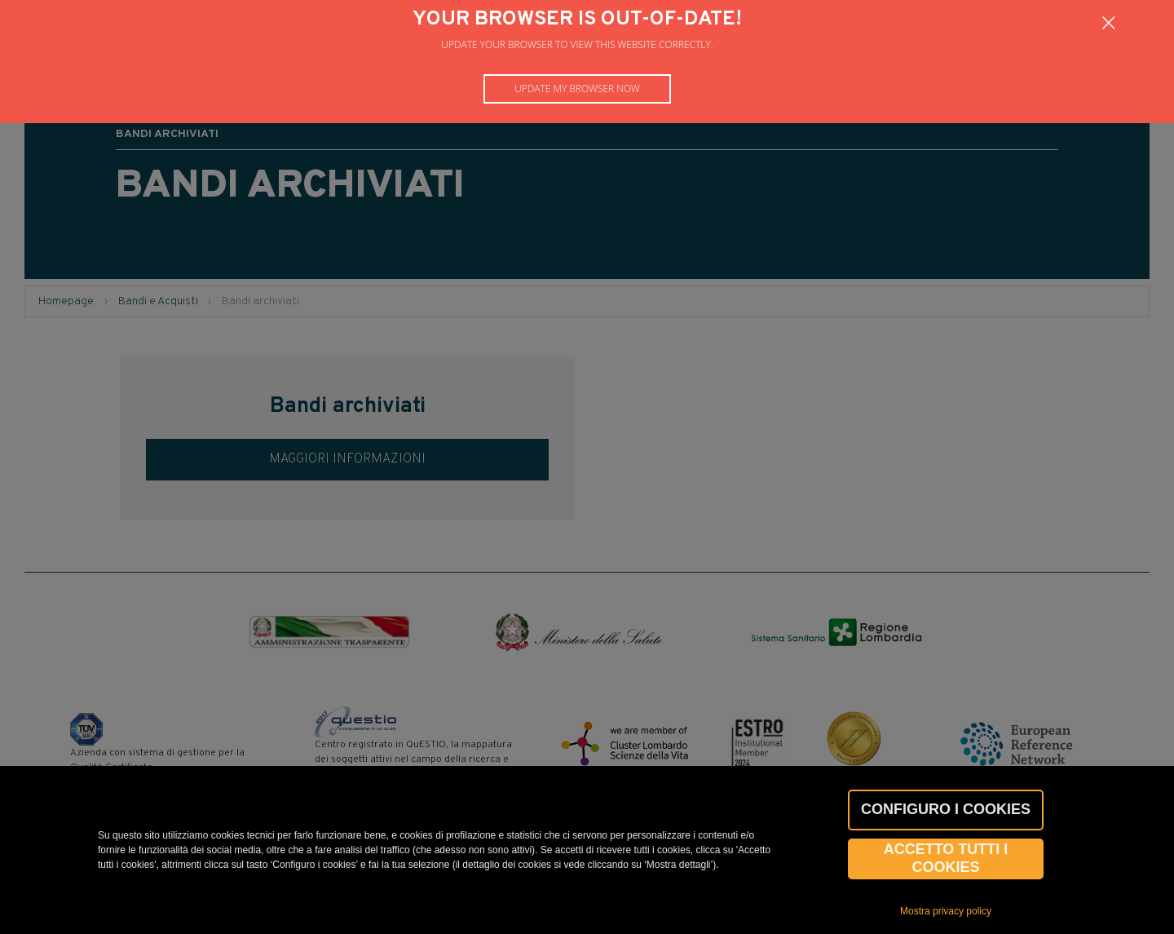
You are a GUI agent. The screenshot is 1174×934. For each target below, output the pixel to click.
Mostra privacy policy (945, 911)
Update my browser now (577, 88)
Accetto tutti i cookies (946, 858)
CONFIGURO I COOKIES (946, 809)
